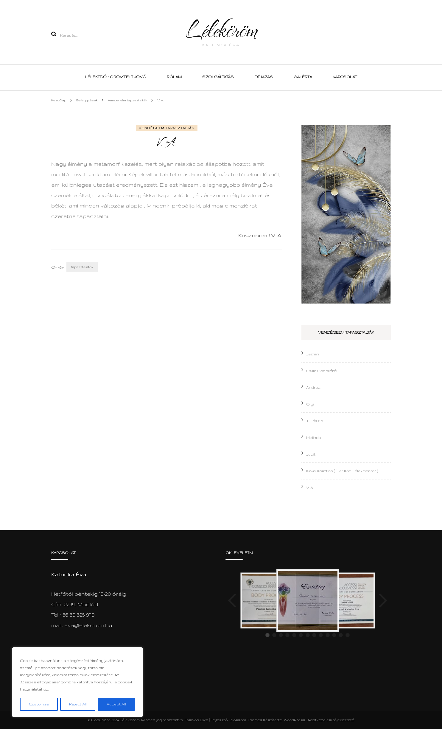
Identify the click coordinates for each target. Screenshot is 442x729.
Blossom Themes (245, 720)
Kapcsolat (345, 77)
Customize (39, 704)
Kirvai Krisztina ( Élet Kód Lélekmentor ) (342, 471)
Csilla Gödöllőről (321, 371)
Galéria (303, 77)
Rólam (174, 77)
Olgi (310, 404)
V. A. (310, 488)
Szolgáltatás (218, 77)
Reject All (78, 704)
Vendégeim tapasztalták (166, 128)
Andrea (313, 387)
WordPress (294, 720)
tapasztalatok (82, 267)
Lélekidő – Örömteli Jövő (115, 77)
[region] (77, 682)
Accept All (116, 704)
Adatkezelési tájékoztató (330, 720)
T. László (314, 421)
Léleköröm (221, 29)
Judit (310, 454)
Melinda (313, 437)
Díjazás (263, 77)
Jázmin (312, 354)
